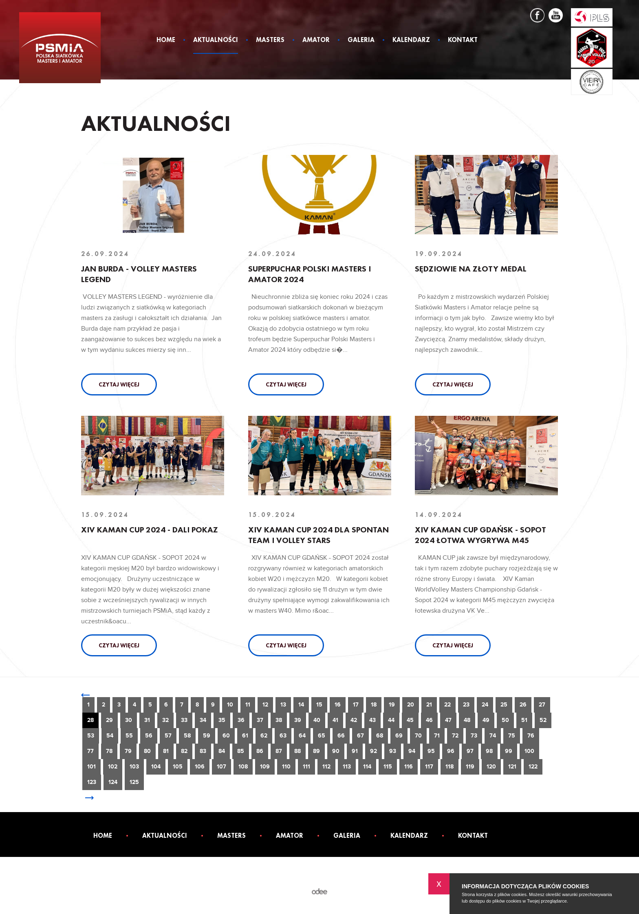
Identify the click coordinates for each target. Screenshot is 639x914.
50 (505, 720)
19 (392, 704)
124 (112, 782)
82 (184, 751)
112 (326, 766)
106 (200, 766)
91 (355, 751)
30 (128, 720)
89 (316, 751)
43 (372, 720)
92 (373, 751)
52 (543, 720)
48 (467, 720)
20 (410, 704)
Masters (270, 40)
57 (168, 735)
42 (353, 720)
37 (260, 720)
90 (335, 751)
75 (511, 735)
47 (448, 720)
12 (265, 704)
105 (178, 766)
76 (530, 735)
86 (259, 751)
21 (429, 704)
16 (338, 704)
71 (437, 735)
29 (109, 720)
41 (335, 720)
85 (240, 751)
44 (391, 720)
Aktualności (215, 40)
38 (278, 720)
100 (529, 751)
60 (226, 735)
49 (486, 720)
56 (148, 735)
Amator (316, 40)
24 (485, 704)
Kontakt (463, 40)
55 (129, 735)
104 (156, 766)
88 (297, 751)
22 (447, 704)
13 (283, 704)
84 (221, 751)
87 (278, 751)
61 (245, 735)
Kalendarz (411, 40)
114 (367, 766)
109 (265, 766)
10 (230, 704)
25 (503, 704)
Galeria (361, 40)
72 (455, 735)
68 (379, 735)
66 (341, 735)
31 (147, 720)
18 (374, 704)
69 (399, 735)
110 (286, 766)
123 (91, 782)
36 (241, 720)
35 (221, 720)
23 (466, 704)
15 (319, 704)
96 (450, 751)
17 (356, 704)
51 (524, 720)
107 (221, 766)
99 (508, 751)
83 (203, 751)
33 (184, 720)
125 (134, 782)
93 (392, 751)
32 (165, 720)
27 (542, 704)
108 (243, 766)
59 (206, 735)
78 (109, 751)
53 (90, 735)
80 (147, 751)
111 (306, 766)
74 (492, 735)
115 (387, 766)
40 (316, 720)
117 (429, 766)
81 (166, 751)
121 (512, 766)
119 (470, 766)
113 (347, 766)
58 (187, 735)
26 (523, 704)
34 (203, 720)
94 (411, 751)
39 (297, 720)
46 (429, 720)
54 (109, 735)
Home (165, 40)
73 (474, 735)
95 (431, 751)
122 (533, 766)
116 (408, 766)
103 (134, 766)
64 (302, 735)
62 (263, 735)
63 (283, 735)
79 (128, 751)
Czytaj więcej (119, 384)
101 (91, 766)
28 (90, 720)
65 (321, 735)
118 (449, 766)
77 (90, 751)
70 (418, 735)
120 (491, 766)
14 (301, 704)
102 (112, 766)
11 (247, 704)
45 (410, 720)
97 (470, 751)
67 (360, 735)
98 (489, 751)
